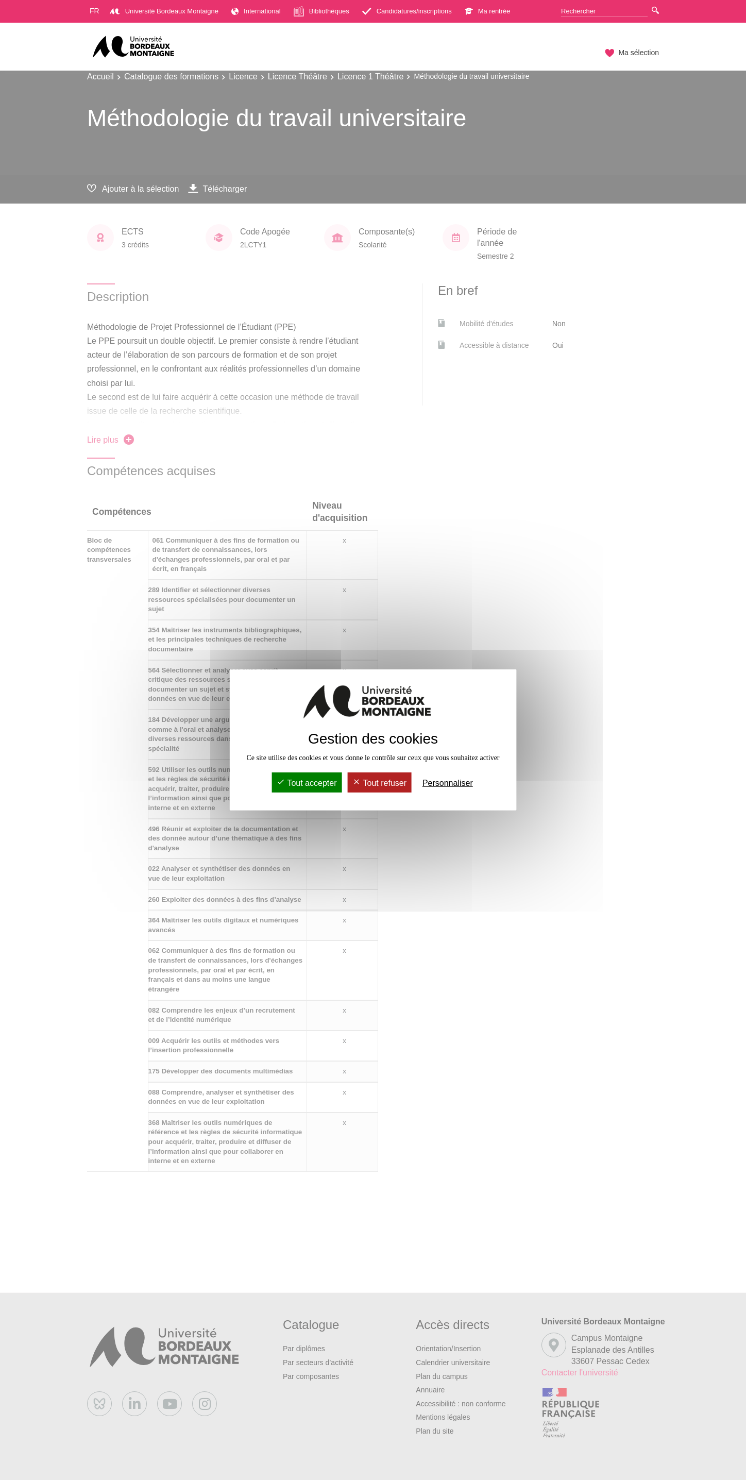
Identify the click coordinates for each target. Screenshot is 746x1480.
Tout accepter (306, 783)
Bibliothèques (321, 11)
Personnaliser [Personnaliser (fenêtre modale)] (447, 783)
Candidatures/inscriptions (407, 11)
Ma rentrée (488, 11)
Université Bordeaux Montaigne (164, 11)
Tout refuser (379, 783)
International (256, 11)
